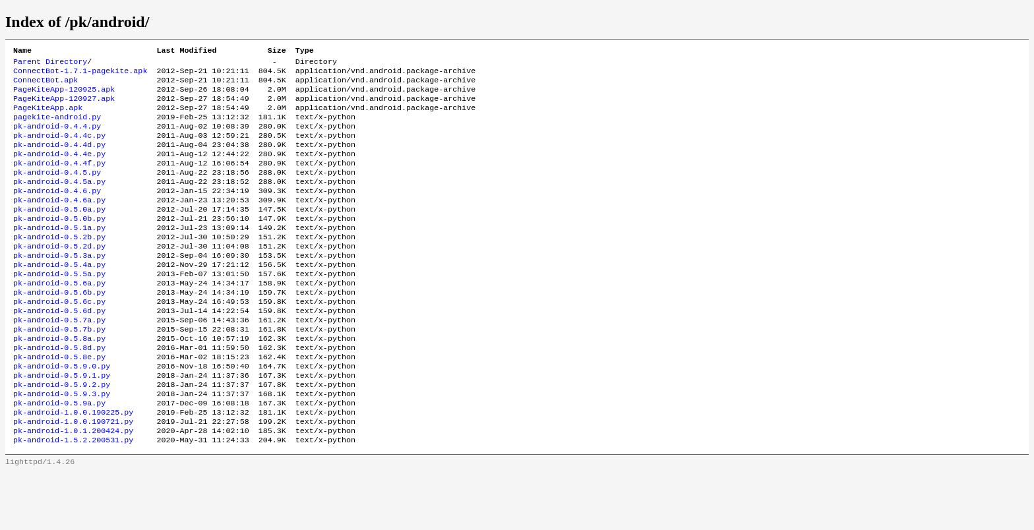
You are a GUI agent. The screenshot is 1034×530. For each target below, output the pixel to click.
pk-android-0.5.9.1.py (61, 422)
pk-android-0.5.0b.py (59, 243)
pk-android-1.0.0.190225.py (73, 464)
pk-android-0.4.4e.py (59, 169)
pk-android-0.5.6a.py (59, 317)
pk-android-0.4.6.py (57, 211)
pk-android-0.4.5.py (57, 190)
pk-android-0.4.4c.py (59, 148)
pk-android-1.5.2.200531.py (73, 496)
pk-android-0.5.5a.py (59, 306)
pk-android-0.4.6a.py (59, 222)
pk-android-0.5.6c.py (59, 338)
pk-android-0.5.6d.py (59, 348)
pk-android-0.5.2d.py (59, 275)
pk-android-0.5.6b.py (59, 327)
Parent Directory (50, 64)
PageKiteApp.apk (47, 116)
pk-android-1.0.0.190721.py (73, 475)
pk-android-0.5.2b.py (59, 264)
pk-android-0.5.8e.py (59, 401)
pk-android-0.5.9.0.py (61, 412)
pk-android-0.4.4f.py (59, 180)
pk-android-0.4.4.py (57, 137)
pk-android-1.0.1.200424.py (73, 486)
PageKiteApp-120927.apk (64, 106)
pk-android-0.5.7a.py (59, 359)
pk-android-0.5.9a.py (59, 454)
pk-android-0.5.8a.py (59, 380)
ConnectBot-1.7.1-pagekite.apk (80, 74)
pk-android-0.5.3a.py (59, 285)
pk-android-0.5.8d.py (59, 391)
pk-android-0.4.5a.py (59, 201)
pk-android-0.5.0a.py (59, 232)
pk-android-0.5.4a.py (59, 296)
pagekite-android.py (57, 127)
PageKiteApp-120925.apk (64, 95)
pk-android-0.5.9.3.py (61, 443)
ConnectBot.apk (45, 85)
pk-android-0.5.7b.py (59, 370)
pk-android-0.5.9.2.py (61, 433)
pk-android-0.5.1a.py (59, 254)
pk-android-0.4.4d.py (59, 159)
